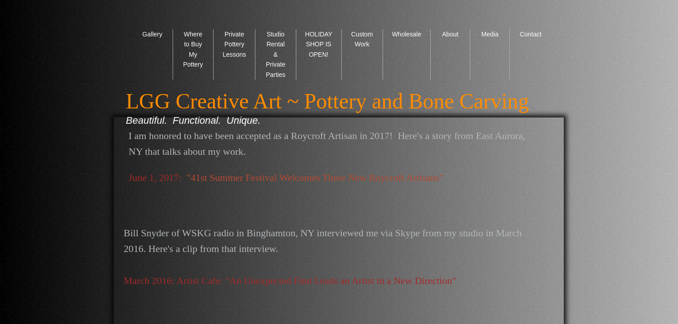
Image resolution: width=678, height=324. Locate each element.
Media (490, 34)
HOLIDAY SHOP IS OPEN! (318, 44)
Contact (530, 34)
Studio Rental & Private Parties (275, 54)
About (450, 34)
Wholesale (406, 34)
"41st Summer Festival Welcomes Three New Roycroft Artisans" (315, 177)
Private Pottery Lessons (234, 44)
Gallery (152, 34)
